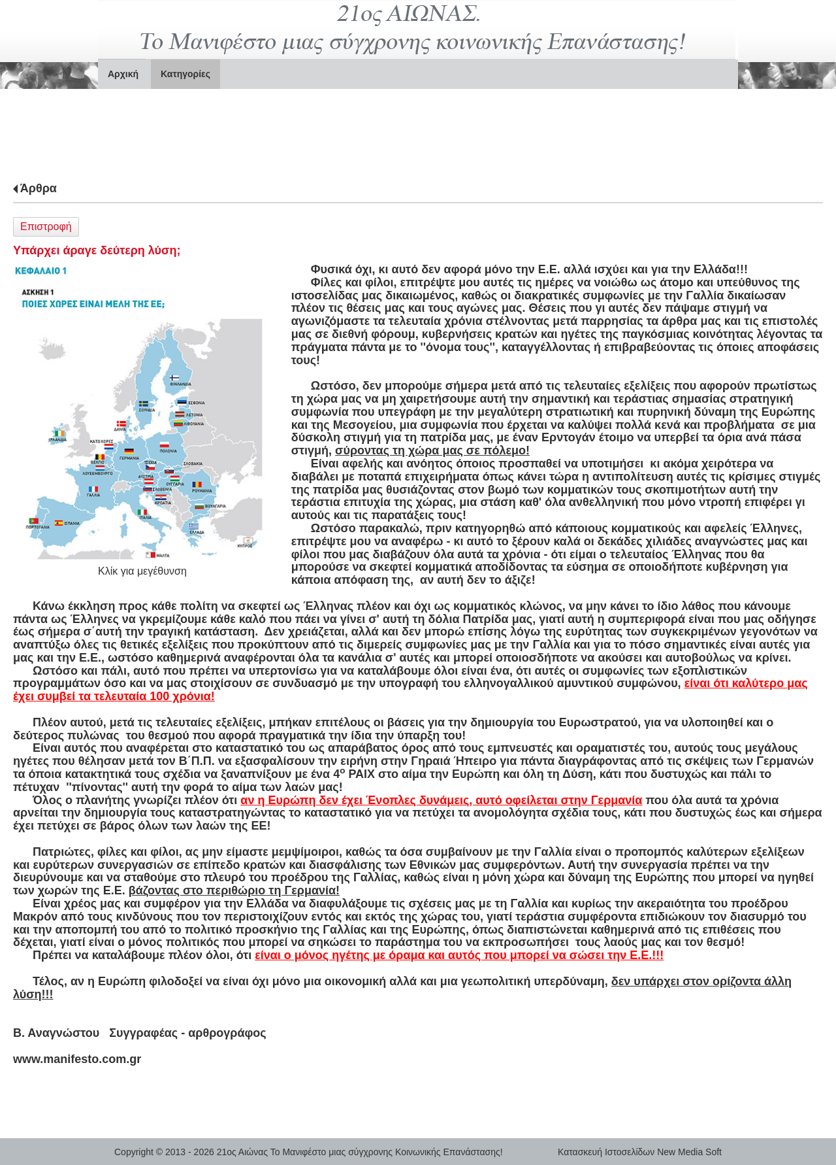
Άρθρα (38, 188)
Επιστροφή (46, 226)
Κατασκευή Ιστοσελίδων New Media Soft (640, 1152)
